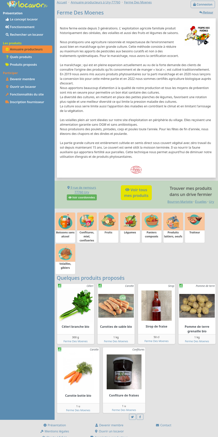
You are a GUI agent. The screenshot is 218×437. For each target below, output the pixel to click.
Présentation (54, 425)
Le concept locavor (21, 19)
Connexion (202, 4)
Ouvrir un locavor (20, 87)
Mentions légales (54, 431)
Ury (211, 202)
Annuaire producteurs (24, 49)
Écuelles (201, 202)
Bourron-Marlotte (180, 202)
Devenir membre (20, 79)
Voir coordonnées (82, 197)
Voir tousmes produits (136, 192)
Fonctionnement (20, 27)
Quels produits (18, 57)
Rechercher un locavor (24, 34)
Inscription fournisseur (24, 102)
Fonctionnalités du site (24, 94)
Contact (163, 425)
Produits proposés (21, 64)
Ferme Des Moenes (75, 341)
